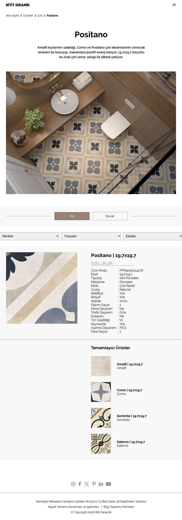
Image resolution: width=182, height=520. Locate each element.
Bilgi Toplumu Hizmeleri (119, 506)
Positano (52, 15)
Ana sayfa (12, 15)
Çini (39, 15)
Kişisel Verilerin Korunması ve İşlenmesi (73, 506)
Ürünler (28, 15)
